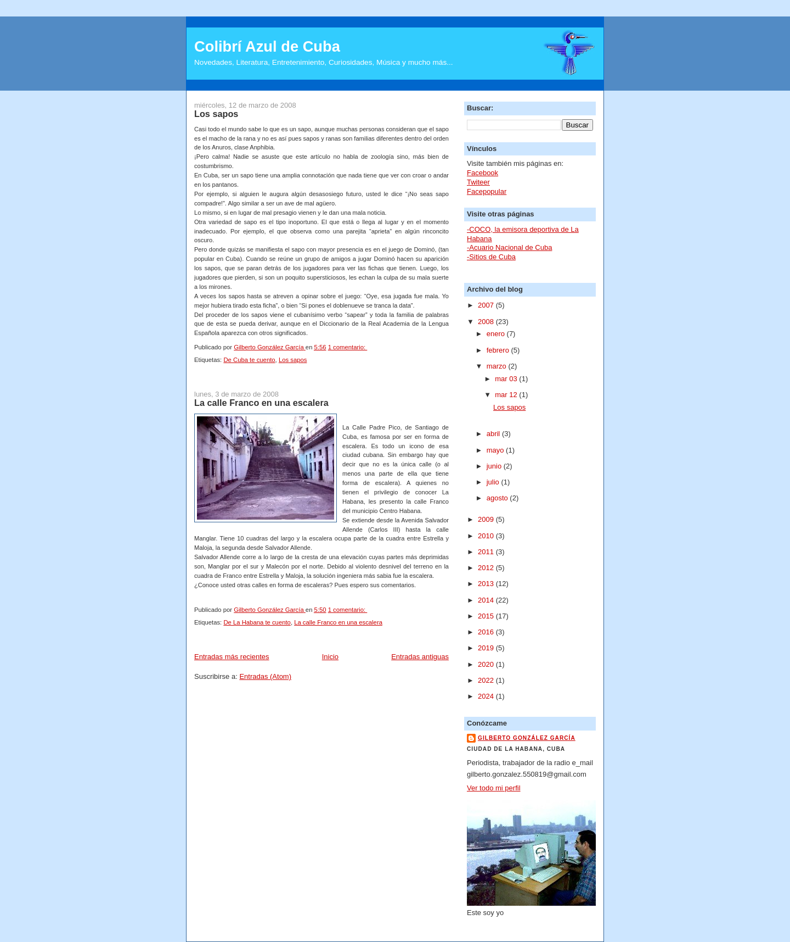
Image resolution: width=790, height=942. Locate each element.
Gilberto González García (526, 738)
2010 (487, 536)
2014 (487, 600)
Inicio (330, 657)
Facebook (482, 173)
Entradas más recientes (231, 657)
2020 (487, 664)
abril (494, 434)
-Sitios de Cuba (491, 257)
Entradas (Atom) (265, 676)
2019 (487, 648)
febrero (499, 350)
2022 (487, 680)
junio (495, 466)
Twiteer (478, 182)
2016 (487, 632)
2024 (487, 696)
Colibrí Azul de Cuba (267, 46)
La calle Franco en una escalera (261, 403)
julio (494, 482)
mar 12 (507, 395)
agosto (498, 498)
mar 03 (507, 379)
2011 (487, 552)
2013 (487, 583)
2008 (487, 321)
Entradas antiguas (420, 657)
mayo (496, 450)
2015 (487, 616)
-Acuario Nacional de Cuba (509, 247)
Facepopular (486, 191)
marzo (498, 366)
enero (497, 334)
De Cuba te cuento (249, 359)
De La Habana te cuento (256, 622)
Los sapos (216, 114)
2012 (487, 568)
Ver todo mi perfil (494, 788)
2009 (487, 519)
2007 (487, 305)
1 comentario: (348, 347)
